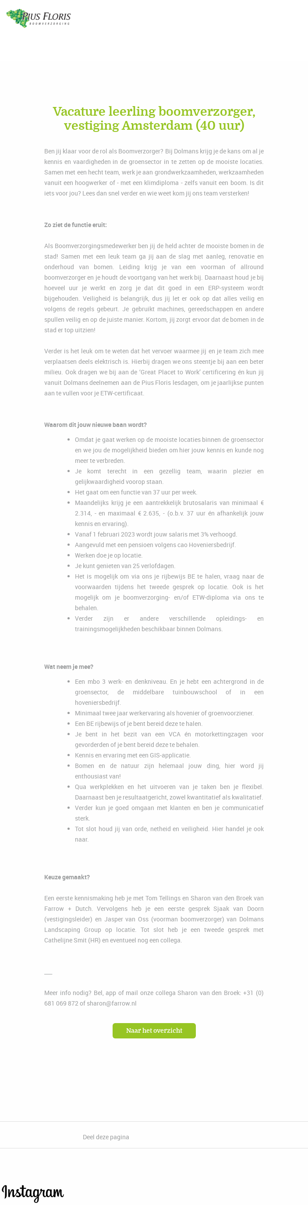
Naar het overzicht (154, 1030)
